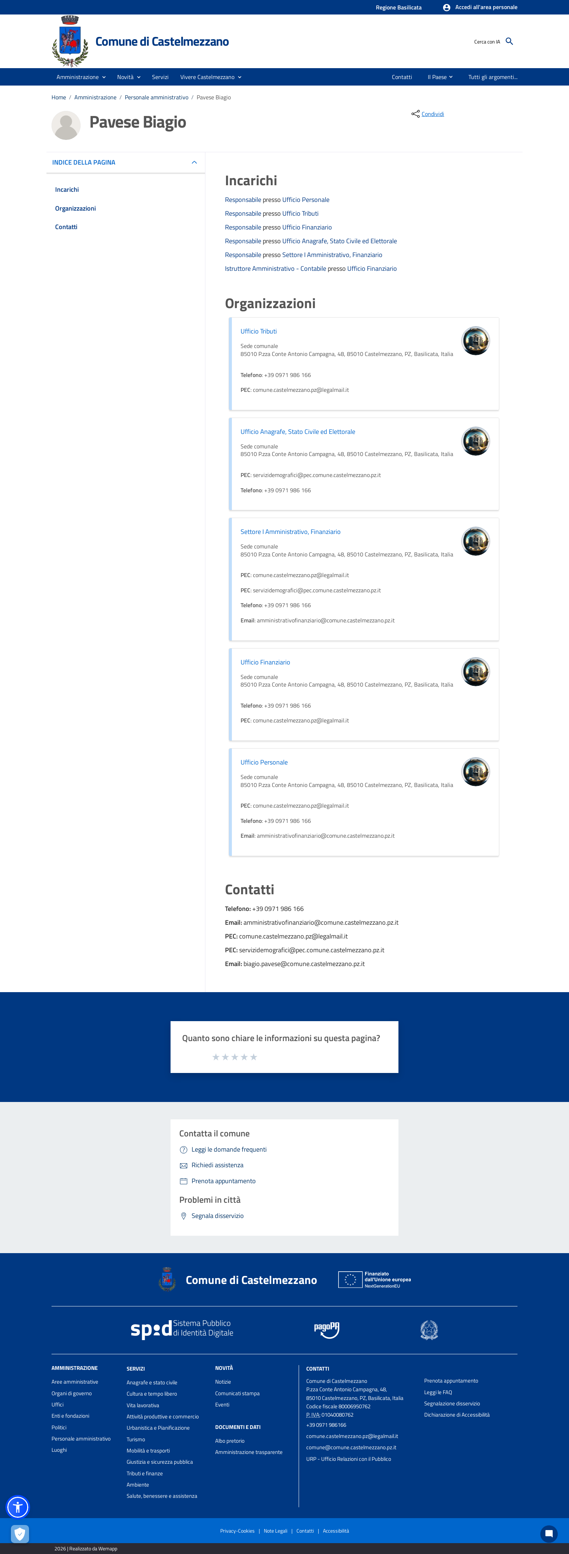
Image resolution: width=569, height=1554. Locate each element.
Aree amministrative (75, 1381)
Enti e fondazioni (70, 1416)
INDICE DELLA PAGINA (86, 162)
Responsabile (244, 199)
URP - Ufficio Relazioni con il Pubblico (348, 1459)
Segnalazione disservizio (452, 1403)
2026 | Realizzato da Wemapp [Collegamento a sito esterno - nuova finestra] (85, 1548)
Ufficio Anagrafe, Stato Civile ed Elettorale (339, 241)
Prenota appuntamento (451, 1380)
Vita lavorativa (143, 1405)
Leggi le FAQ (438, 1392)
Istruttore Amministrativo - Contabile (276, 268)
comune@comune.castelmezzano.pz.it (351, 1447)
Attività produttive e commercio (163, 1416)
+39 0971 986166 (326, 1425)
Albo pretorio (230, 1441)
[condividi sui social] (427, 114)
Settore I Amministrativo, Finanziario (332, 255)
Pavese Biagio (214, 97)
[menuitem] (402, 76)
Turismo (136, 1439)
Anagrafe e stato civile (152, 1382)
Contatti (317, 1368)
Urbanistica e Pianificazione (158, 1428)
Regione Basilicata (399, 7)
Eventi (222, 1404)
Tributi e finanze (145, 1473)
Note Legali (275, 1530)
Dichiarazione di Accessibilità (457, 1414)
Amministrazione (95, 97)
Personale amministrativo (156, 97)
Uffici (58, 1404)
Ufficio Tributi (300, 213)
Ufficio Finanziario (307, 227)
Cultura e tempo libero (152, 1393)
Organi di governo (72, 1393)
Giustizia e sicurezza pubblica (160, 1462)
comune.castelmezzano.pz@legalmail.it (352, 1436)
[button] (479, 7)
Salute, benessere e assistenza (162, 1496)
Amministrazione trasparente (249, 1452)
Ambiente (138, 1484)
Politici (59, 1427)
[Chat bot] (549, 1534)
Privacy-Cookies (237, 1530)
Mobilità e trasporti (148, 1450)
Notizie (223, 1381)
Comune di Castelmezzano (162, 41)
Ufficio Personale (305, 199)
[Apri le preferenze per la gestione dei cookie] (20, 1534)
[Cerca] (509, 41)
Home (59, 97)
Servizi (136, 1368)
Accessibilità (336, 1530)
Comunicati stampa (237, 1393)
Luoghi (59, 1450)
